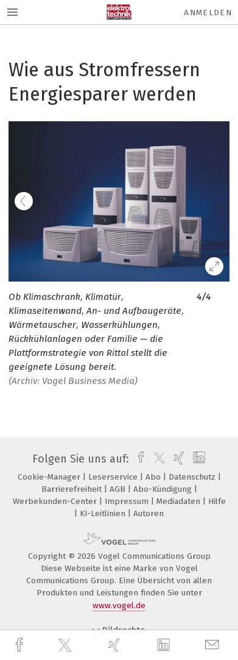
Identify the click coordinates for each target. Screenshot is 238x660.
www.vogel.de (119, 605)
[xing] (115, 645)
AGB (119, 489)
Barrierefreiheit (72, 489)
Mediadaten (179, 501)
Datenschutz (193, 477)
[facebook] (21, 645)
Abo (154, 477)
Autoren (148, 513)
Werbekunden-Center (56, 501)
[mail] (213, 645)
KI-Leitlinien (104, 513)
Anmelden (208, 12)
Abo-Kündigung (163, 489)
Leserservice (114, 477)
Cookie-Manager (50, 477)
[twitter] (66, 645)
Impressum (128, 501)
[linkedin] (165, 645)
